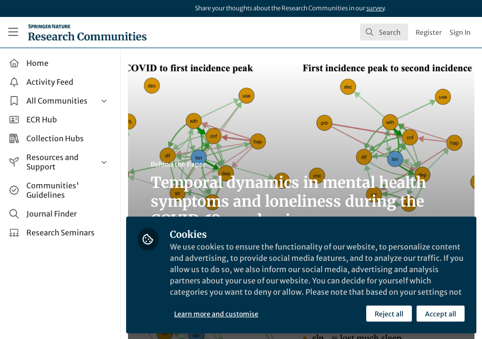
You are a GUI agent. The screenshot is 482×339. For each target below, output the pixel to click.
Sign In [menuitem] (460, 32)
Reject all (389, 314)
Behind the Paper (178, 164)
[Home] (87, 32)
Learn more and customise (216, 314)
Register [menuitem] (429, 32)
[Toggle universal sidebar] (13, 32)
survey (375, 8)
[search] (384, 32)
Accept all (440, 314)
